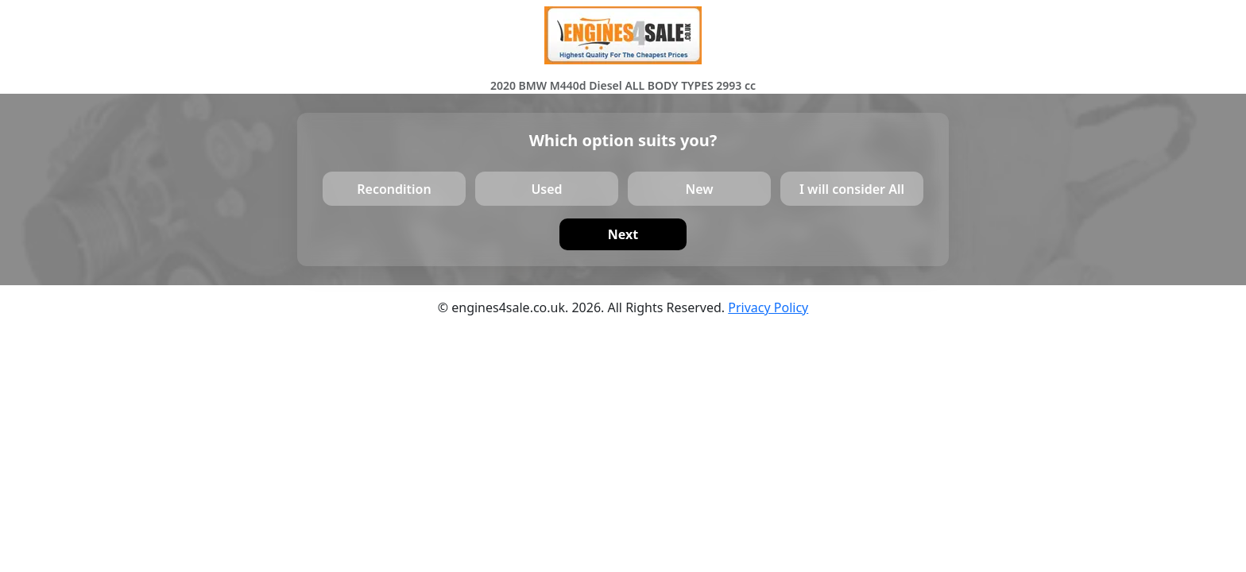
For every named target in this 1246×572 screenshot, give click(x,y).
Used (546, 188)
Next (623, 234)
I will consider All (851, 188)
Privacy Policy (768, 307)
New (698, 188)
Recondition (393, 188)
